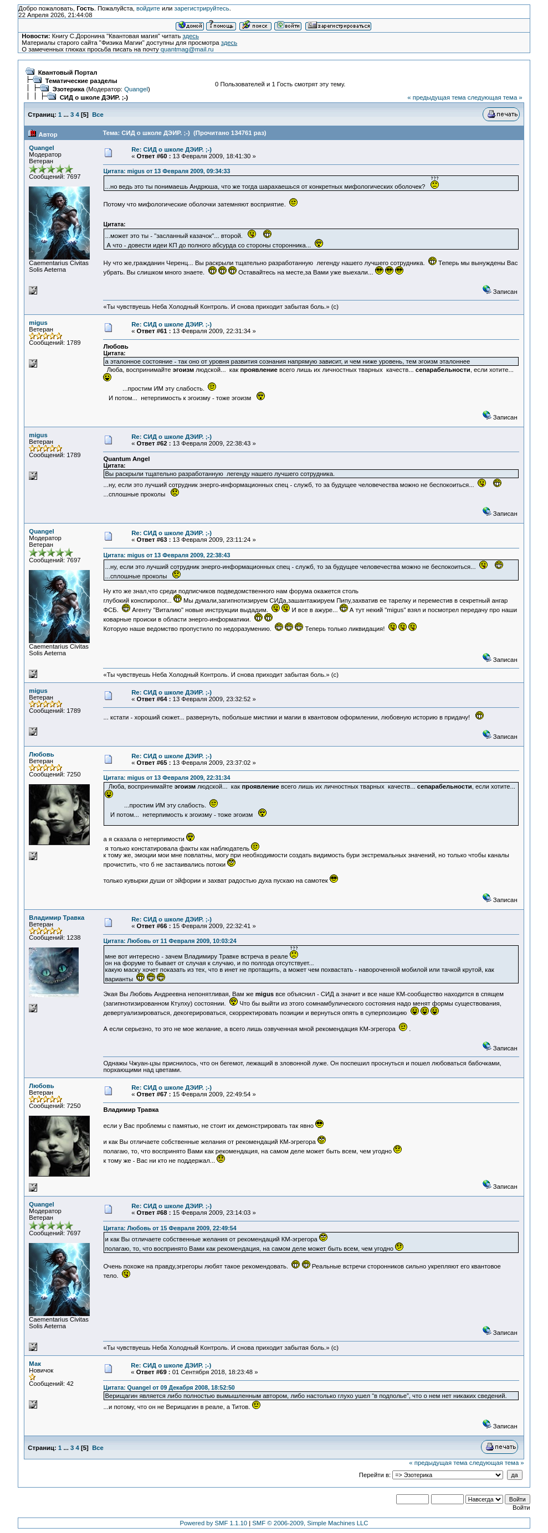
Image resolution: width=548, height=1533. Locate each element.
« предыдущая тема (436, 97)
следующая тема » (495, 97)
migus (38, 322)
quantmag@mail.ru (187, 49)
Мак (35, 1363)
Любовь (41, 754)
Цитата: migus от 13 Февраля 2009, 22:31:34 (166, 777)
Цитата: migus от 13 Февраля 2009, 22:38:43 (166, 555)
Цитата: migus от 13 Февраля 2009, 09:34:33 (166, 171)
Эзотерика (69, 89)
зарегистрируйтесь (201, 8)
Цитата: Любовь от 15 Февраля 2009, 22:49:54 (169, 1228)
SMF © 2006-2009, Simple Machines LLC (310, 1523)
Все (98, 114)
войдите (148, 8)
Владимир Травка (56, 917)
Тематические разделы (81, 80)
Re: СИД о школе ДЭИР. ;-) (171, 149)
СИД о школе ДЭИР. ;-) (94, 97)
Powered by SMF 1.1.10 (214, 1523)
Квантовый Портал (68, 72)
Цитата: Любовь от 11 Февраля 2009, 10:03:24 (169, 941)
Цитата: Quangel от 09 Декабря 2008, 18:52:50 (168, 1387)
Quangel (136, 89)
